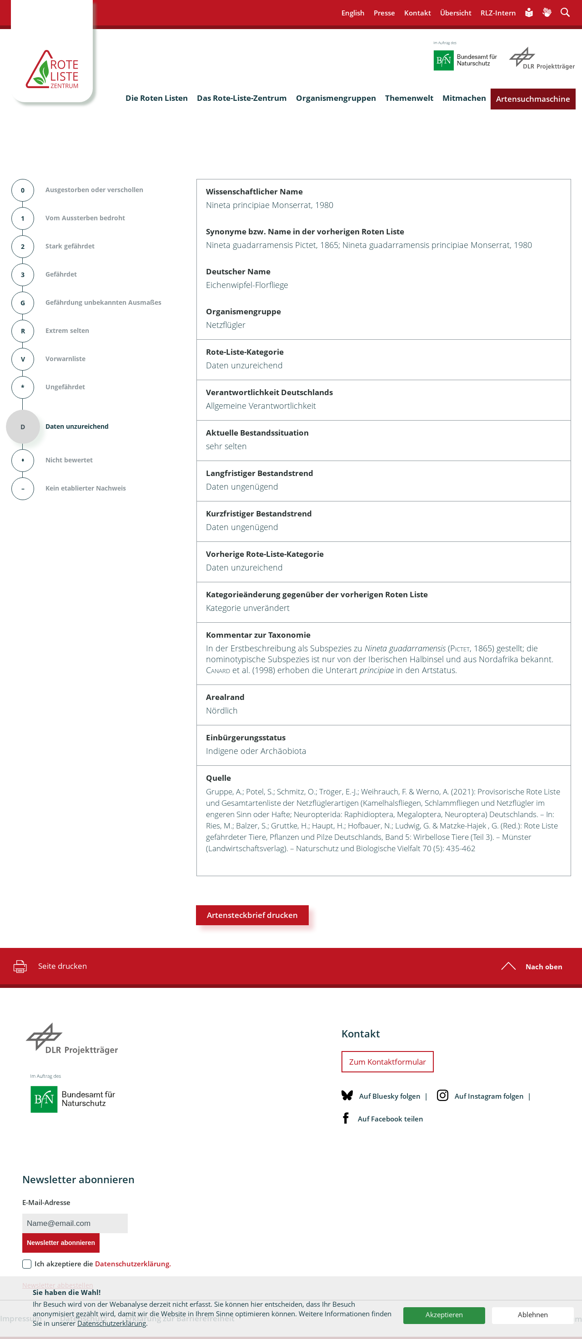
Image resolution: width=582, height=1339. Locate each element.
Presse (384, 12)
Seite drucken (49, 966)
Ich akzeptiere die (103, 1263)
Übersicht (456, 12)
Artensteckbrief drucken (252, 915)
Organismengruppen (336, 98)
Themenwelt (409, 98)
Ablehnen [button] (533, 1314)
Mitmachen (464, 98)
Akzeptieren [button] (444, 1314)
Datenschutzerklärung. (133, 1263)
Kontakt (417, 12)
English (353, 12)
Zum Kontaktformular (387, 1061)
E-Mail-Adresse (46, 1202)
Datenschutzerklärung (111, 1323)
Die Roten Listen (156, 98)
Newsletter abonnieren (61, 1242)
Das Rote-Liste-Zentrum (242, 98)
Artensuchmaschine (533, 99)
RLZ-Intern (498, 12)
